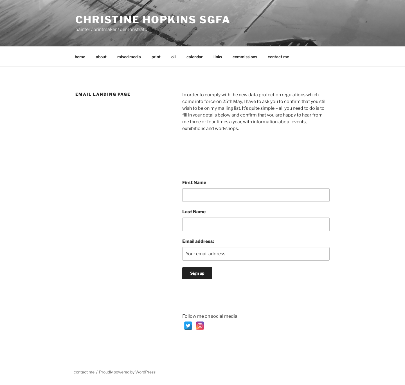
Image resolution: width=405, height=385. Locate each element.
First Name (194, 182)
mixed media (129, 56)
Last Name (194, 211)
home (80, 56)
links (217, 56)
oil (173, 56)
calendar (194, 56)
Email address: (198, 241)
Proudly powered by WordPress (127, 372)
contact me (278, 56)
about (101, 56)
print (156, 56)
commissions (245, 56)
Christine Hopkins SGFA (153, 20)
